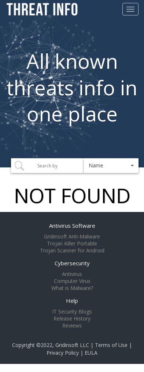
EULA (91, 352)
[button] (111, 165)
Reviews (72, 325)
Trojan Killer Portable (72, 243)
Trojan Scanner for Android (72, 250)
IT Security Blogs (72, 311)
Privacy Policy (63, 352)
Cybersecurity (72, 263)
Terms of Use (111, 344)
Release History (72, 318)
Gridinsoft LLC (72, 344)
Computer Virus (72, 281)
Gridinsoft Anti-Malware (72, 236)
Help (72, 300)
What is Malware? (72, 288)
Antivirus (72, 274)
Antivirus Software (72, 225)
